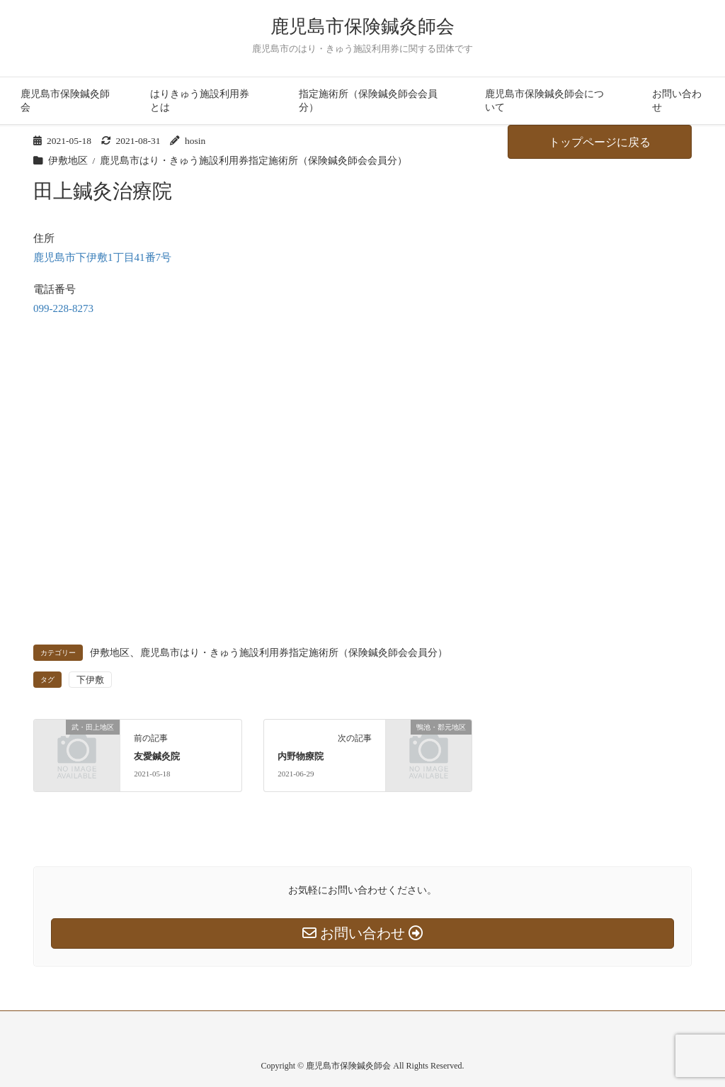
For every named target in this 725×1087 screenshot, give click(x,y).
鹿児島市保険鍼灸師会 (362, 26)
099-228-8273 (63, 308)
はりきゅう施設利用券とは (199, 101)
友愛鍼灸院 (157, 757)
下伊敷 (90, 679)
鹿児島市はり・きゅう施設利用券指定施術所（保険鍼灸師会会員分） (253, 160)
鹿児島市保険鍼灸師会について (544, 101)
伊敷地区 (68, 160)
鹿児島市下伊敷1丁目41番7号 (102, 257)
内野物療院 (301, 757)
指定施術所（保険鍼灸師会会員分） (368, 101)
